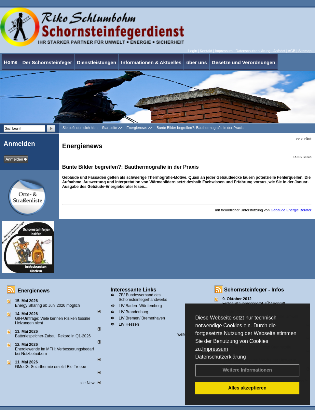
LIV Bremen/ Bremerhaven (142, 318)
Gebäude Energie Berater (291, 210)
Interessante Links (134, 289)
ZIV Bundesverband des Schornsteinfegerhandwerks (143, 297)
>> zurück (303, 139)
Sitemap (304, 51)
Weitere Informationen (247, 370)
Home (11, 62)
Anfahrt (279, 51)
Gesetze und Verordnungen (243, 62)
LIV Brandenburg (133, 312)
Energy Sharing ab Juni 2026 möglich (47, 305)
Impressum (215, 349)
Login (192, 51)
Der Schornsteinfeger (47, 62)
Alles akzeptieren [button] (247, 387)
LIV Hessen (129, 324)
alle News (90, 383)
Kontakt (206, 51)
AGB (291, 51)
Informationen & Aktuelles (151, 62)
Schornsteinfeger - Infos (254, 289)
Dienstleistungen (96, 62)
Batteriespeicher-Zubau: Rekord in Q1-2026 (53, 336)
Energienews (34, 290)
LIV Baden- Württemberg (140, 306)
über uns (196, 62)
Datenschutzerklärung (220, 357)
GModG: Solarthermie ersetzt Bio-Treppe (50, 366)
